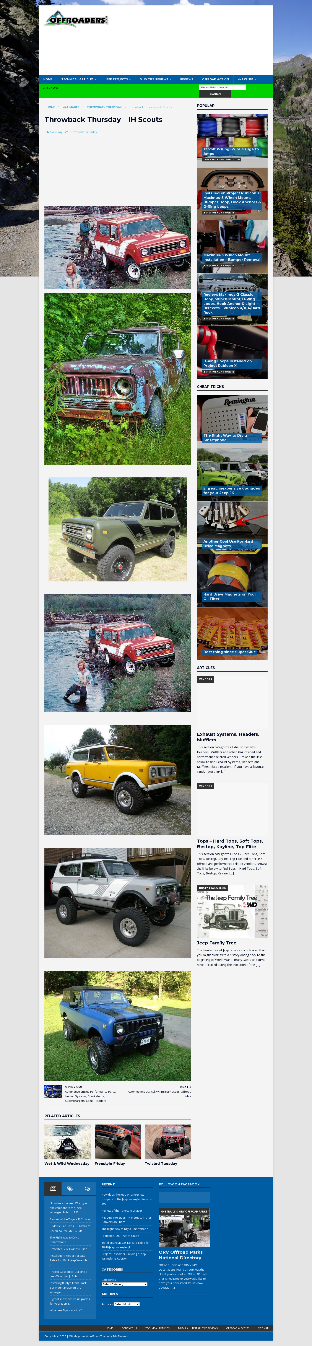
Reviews (186, 79)
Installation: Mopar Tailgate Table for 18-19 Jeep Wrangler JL (69, 1260)
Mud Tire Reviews (154, 79)
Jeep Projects (117, 79)
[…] (223, 771)
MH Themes (120, 1336)
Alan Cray (56, 132)
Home (47, 79)
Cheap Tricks (210, 387)
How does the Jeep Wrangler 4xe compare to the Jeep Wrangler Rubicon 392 (68, 1207)
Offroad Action (215, 79)
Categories (109, 1280)
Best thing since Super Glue (229, 652)
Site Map (263, 1328)
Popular (205, 106)
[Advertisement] (194, 40)
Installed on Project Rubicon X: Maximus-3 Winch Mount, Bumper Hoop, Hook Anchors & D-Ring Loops (232, 200)
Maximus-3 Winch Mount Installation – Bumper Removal (231, 257)
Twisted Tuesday (161, 1164)
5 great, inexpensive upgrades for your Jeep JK (231, 490)
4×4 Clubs (246, 79)
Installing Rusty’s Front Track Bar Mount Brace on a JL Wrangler (68, 1287)
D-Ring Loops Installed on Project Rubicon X (227, 363)
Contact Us (129, 1328)
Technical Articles (77, 79)
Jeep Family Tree (216, 943)
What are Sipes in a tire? (66, 1310)
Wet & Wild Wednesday (66, 1164)
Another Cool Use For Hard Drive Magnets (228, 543)
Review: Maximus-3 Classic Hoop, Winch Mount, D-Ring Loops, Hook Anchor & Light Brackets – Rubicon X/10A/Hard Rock (231, 304)
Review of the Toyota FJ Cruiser (70, 1219)
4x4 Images (71, 107)
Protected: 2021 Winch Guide (68, 1249)
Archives (107, 1304)
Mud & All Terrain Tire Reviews (198, 1328)
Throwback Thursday (83, 132)
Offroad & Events (237, 1328)
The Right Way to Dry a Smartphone (225, 437)
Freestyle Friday (110, 1164)
